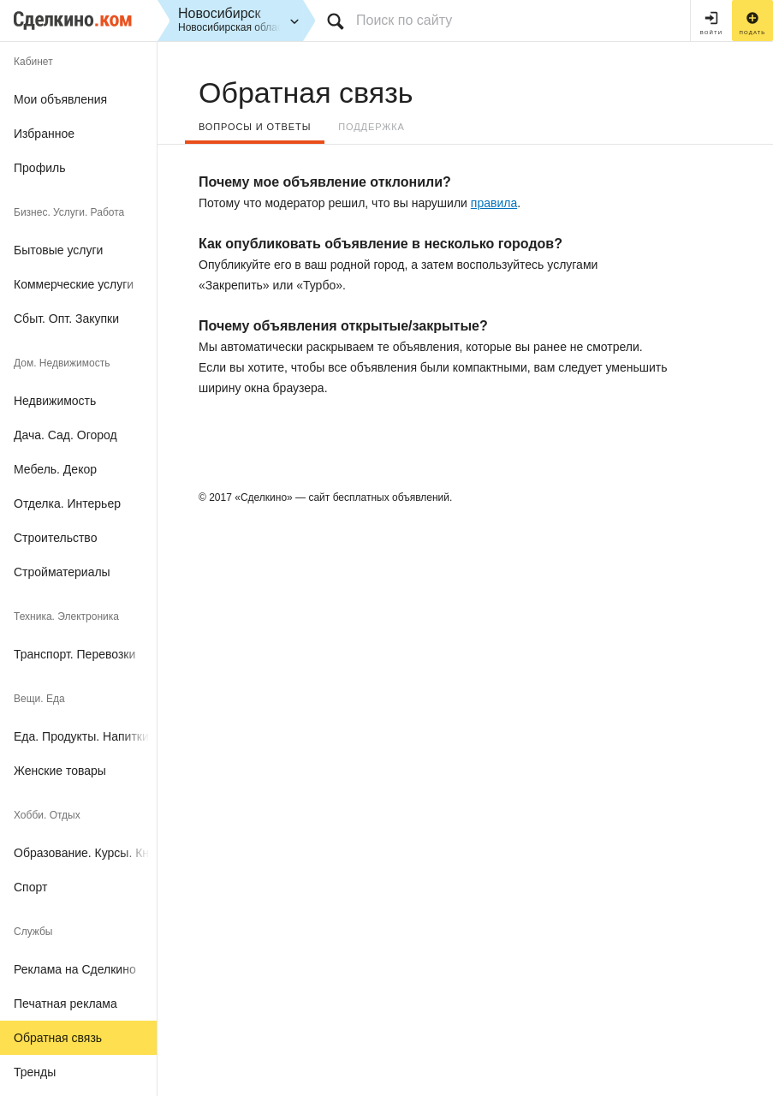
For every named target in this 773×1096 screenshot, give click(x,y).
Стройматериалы (62, 572)
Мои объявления (60, 99)
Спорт (30, 887)
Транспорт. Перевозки (74, 654)
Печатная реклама (65, 1003)
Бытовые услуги (58, 250)
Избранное (44, 133)
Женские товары (60, 770)
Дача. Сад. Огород (65, 435)
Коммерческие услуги (74, 284)
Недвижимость (55, 401)
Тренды (35, 1072)
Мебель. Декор (55, 469)
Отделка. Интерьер (67, 503)
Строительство (55, 538)
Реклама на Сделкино (75, 969)
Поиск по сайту (404, 20)
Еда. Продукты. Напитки (81, 736)
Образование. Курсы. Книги (85, 853)
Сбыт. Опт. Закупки (66, 318)
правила (494, 203)
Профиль (39, 168)
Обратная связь (58, 1038)
